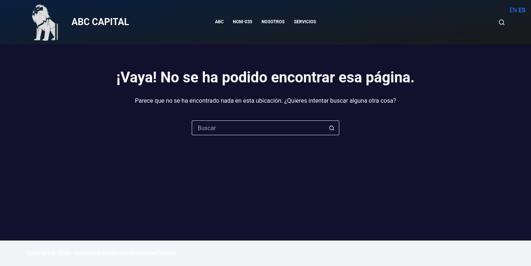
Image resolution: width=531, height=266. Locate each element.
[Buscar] (501, 22)
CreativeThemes (157, 253)
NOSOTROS (273, 21)
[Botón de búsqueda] (331, 127)
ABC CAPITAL (100, 22)
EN (513, 10)
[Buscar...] (258, 127)
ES (521, 10)
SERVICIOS (305, 21)
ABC (219, 21)
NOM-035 (243, 21)
